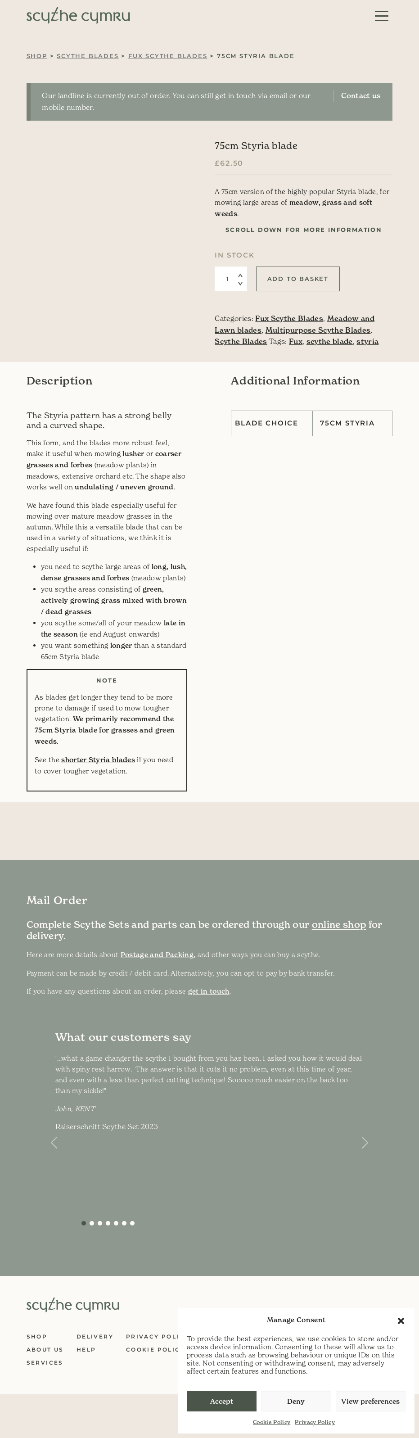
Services (45, 1362)
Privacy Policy (315, 1422)
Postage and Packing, (158, 954)
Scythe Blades (87, 55)
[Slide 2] (100, 1223)
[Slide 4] (116, 1223)
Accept (221, 1401)
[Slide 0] (83, 1223)
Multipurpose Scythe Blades (318, 330)
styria (367, 341)
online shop (339, 925)
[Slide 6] (132, 1223)
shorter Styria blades (98, 759)
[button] (400, 1320)
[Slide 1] (92, 1223)
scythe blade (329, 341)
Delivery (95, 1336)
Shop (37, 55)
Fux (295, 341)
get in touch (209, 991)
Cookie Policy (271, 1422)
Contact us (361, 95)
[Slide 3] (108, 1223)
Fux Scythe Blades (167, 55)
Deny (296, 1401)
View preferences (370, 1401)
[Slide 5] (124, 1223)
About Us (45, 1349)
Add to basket (298, 278)
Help (86, 1349)
